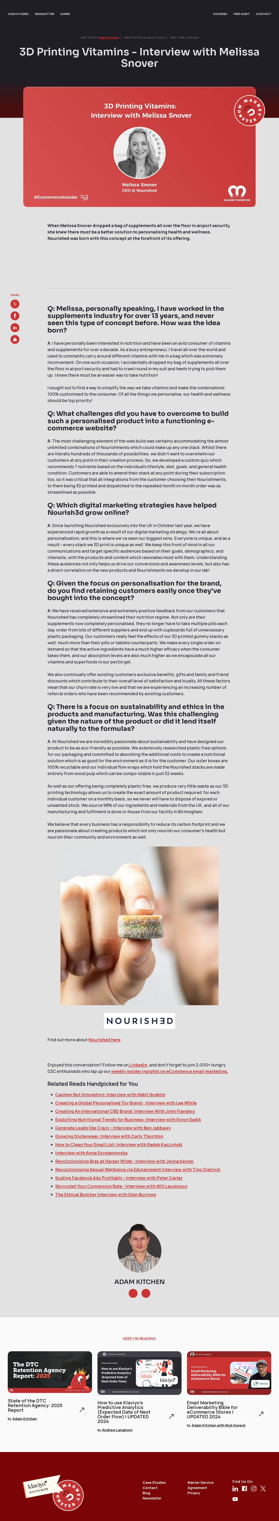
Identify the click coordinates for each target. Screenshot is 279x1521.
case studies (18, 14)
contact (263, 14)
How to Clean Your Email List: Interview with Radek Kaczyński (118, 1144)
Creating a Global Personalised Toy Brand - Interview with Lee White (126, 1103)
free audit (241, 14)
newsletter (44, 14)
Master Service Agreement (201, 1485)
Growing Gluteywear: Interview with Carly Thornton (109, 1136)
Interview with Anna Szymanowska (91, 1153)
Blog (146, 1493)
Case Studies (154, 1482)
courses (220, 14)
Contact (150, 1487)
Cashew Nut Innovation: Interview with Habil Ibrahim (110, 1094)
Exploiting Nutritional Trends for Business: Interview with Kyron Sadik (128, 1119)
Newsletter (152, 1498)
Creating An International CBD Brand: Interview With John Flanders (125, 1111)
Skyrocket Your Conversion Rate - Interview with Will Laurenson (121, 1186)
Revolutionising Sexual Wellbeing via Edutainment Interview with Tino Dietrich (137, 1169)
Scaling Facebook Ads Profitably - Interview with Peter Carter (119, 1178)
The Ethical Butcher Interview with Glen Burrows (105, 1194)
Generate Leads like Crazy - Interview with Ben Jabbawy (113, 1128)
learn (65, 14)
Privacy (194, 1493)
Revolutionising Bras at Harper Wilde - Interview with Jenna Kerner (124, 1161)
